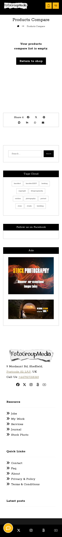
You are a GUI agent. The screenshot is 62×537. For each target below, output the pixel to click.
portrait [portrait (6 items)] (43, 198)
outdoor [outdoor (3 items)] (18, 198)
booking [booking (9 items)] (44, 183)
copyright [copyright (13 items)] (22, 191)
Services (14, 424)
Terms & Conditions (23, 484)
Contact (14, 463)
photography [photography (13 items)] (31, 198)
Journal (13, 429)
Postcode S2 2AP (18, 372)
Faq (11, 468)
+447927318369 (29, 377)
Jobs (11, 413)
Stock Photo (17, 435)
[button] (56, 5)
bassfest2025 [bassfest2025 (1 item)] (31, 183)
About (13, 474)
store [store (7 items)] (20, 206)
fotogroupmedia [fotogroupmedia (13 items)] (37, 191)
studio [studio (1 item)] (29, 206)
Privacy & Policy (20, 479)
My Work (15, 419)
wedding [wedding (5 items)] (40, 206)
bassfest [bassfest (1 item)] (17, 183)
